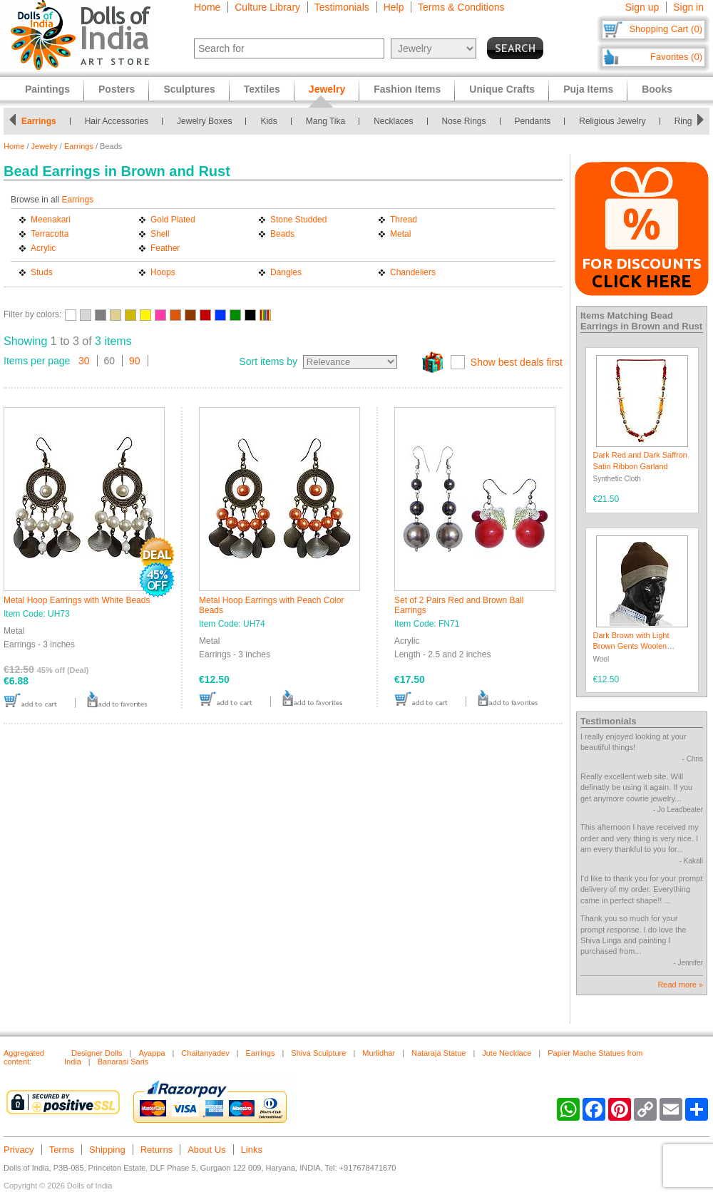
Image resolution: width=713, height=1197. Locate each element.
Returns (156, 1149)
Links (251, 1149)
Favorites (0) (676, 56)
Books (657, 89)
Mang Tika (325, 121)
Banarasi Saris (123, 1061)
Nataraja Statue (438, 1053)
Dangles (286, 272)
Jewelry (44, 146)
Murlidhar (378, 1053)
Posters (116, 89)
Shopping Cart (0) (665, 29)
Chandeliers (413, 272)
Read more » (680, 984)
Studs (42, 272)
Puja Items (588, 89)
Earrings (38, 121)
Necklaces (393, 121)
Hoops (162, 272)
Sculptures (189, 89)
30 (84, 360)
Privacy (19, 1149)
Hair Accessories (116, 121)
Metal (400, 234)
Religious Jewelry (612, 121)
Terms (61, 1149)
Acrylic (43, 248)
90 (134, 360)
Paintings (47, 89)
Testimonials (341, 7)
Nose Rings (464, 121)
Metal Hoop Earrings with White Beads (77, 600)
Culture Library (267, 7)
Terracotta (49, 234)
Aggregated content (24, 1057)
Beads (282, 234)
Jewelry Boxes (204, 121)
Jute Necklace (506, 1053)
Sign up (642, 7)
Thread (403, 220)
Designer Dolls (97, 1053)
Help (394, 7)
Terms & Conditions (461, 7)
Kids (268, 121)
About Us (206, 1149)
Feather (165, 248)
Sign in (688, 7)
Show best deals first (517, 362)
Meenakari (51, 220)
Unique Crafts (502, 89)
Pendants (533, 121)
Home (207, 7)
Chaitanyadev (205, 1053)
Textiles (262, 89)
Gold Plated (172, 220)
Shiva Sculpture (318, 1053)
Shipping (107, 1149)
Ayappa (151, 1053)
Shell (160, 234)
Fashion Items (407, 89)
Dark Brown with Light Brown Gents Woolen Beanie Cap (631, 646)
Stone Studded (298, 220)
